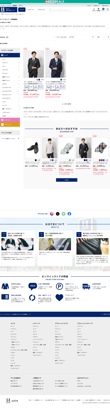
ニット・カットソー (38, 339)
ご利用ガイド (96, 5)
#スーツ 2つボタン (14, 26)
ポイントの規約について (61, 383)
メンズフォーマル (6, 87)
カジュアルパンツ (6, 98)
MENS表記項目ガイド (16, 386)
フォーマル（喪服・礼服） (40, 345)
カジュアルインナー (7, 94)
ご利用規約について (38, 400)
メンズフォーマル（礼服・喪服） (19, 350)
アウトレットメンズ (61, 323)
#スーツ (2, 26)
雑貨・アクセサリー (7, 109)
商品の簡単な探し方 (38, 389)
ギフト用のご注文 (59, 381)
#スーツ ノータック (24, 26)
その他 (4, 116)
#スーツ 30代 (55, 26)
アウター (13, 352)
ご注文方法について (38, 381)
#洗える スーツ (33, 26)
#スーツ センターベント (78, 26)
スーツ (12, 14)
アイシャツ (5, 73)
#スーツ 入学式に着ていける (44, 26)
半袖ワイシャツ (6, 80)
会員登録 (14, 5)
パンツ (12, 358)
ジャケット (5, 62)
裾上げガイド (14, 381)
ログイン (21, 5)
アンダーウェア (6, 112)
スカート (35, 334)
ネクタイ (4, 84)
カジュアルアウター (7, 91)
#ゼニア (7, 26)
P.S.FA (78, 381)
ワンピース (35, 342)
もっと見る (2, 28)
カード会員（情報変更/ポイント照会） (92, 400)
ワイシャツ (13, 339)
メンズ (22, 9)
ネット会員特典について (61, 386)
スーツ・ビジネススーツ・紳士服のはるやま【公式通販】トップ (15, 314)
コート (4, 66)
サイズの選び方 (16, 378)
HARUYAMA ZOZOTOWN (84, 386)
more (66, 180)
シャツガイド (14, 383)
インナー (13, 355)
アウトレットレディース (85, 323)
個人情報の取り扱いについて (53, 400)
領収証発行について (38, 386)
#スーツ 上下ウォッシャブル (98, 26)
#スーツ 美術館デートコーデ (65, 26)
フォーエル (80, 383)
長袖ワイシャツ (6, 77)
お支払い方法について (38, 383)
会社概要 (78, 400)
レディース (31, 9)
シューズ (4, 105)
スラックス (5, 69)
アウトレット (41, 9)
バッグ (4, 101)
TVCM (89, 5)
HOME (29, 400)
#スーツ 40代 (88, 26)
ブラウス (35, 337)
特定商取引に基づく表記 (68, 400)
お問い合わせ (105, 5)
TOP (2, 14)
